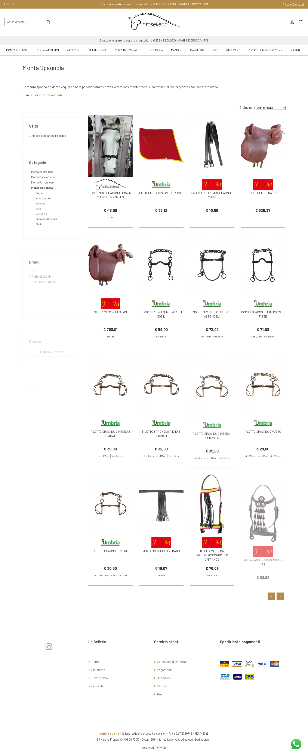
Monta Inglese (17, 50)
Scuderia (156, 50)
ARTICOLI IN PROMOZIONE (265, 50)
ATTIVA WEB (158, 747)
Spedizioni (164, 678)
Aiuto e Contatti (293, 4)
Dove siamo (99, 678)
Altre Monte (97, 50)
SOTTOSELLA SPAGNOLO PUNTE (161, 193)
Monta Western (47, 50)
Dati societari (203, 739)
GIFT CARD (233, 50)
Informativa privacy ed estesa (175, 739)
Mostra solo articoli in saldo (47, 135)
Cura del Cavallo (128, 50)
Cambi (161, 686)
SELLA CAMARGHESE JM (110, 321)
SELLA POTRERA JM (262, 193)
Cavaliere (197, 50)
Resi (160, 694)
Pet (215, 50)
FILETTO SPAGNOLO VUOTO (263, 441)
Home (95, 662)
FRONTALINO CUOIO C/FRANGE (161, 560)
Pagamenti (164, 670)
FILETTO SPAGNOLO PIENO (110, 560)
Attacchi (73, 50)
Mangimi (176, 50)
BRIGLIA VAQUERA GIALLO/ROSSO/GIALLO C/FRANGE (212, 564)
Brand (295, 50)
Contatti (97, 686)
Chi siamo (98, 670)
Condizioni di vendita (171, 662)
